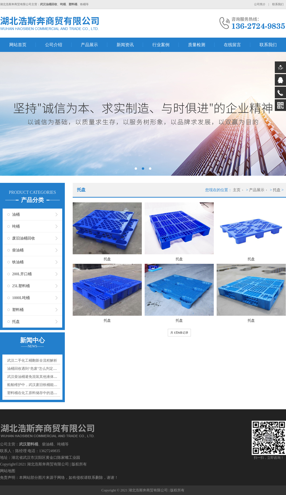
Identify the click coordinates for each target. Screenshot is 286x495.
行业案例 (160, 44)
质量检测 (196, 44)
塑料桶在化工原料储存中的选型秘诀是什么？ (43, 393)
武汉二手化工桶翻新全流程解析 (32, 360)
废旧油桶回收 (23, 238)
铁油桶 (18, 262)
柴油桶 (18, 250)
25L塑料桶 (21, 286)
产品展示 (89, 44)
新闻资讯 (125, 44)
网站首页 (17, 44)
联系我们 (278, 4)
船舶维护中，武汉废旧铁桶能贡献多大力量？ (43, 385)
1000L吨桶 (21, 298)
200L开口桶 (22, 274)
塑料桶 (18, 310)
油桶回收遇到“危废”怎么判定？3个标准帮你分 (43, 368)
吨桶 (16, 226)
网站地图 (7, 471)
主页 (236, 190)
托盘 (16, 322)
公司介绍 (53, 44)
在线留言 (232, 44)
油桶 (16, 214)
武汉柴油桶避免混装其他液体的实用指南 (39, 377)
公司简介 (260, 4)
